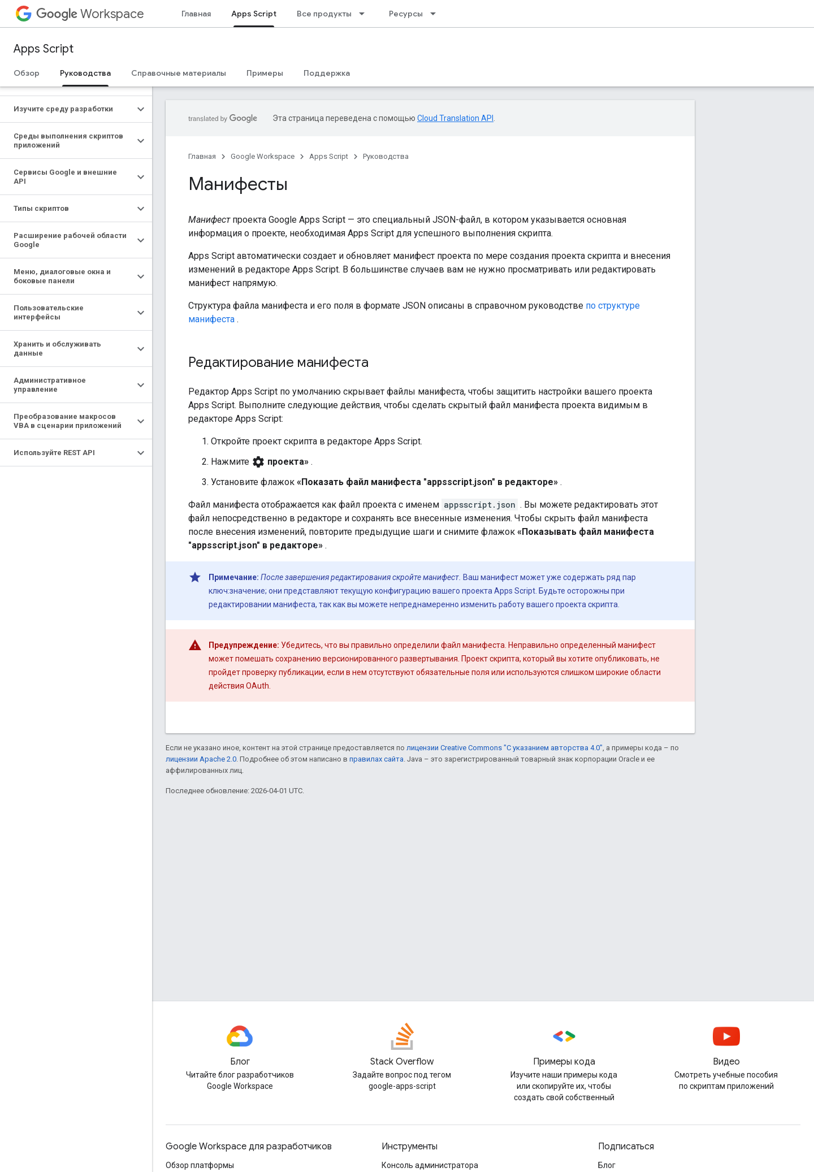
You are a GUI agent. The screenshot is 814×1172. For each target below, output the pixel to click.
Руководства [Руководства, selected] (85, 73)
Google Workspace (263, 156)
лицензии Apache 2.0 (201, 759)
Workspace (90, 13)
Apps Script (43, 49)
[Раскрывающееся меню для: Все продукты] (365, 13)
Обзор (27, 73)
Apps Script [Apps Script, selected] (253, 13)
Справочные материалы (178, 73)
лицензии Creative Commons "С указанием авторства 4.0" (504, 747)
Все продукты (324, 13)
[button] (67, 109)
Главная (196, 13)
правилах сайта (376, 759)
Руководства (386, 156)
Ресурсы (406, 13)
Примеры (264, 73)
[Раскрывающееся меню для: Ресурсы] (436, 13)
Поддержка (327, 73)
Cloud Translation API (455, 118)
